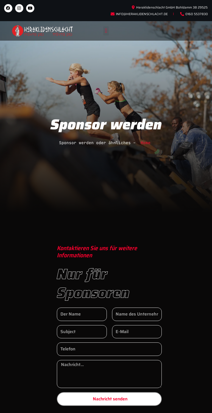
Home (145, 142)
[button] (105, 30)
